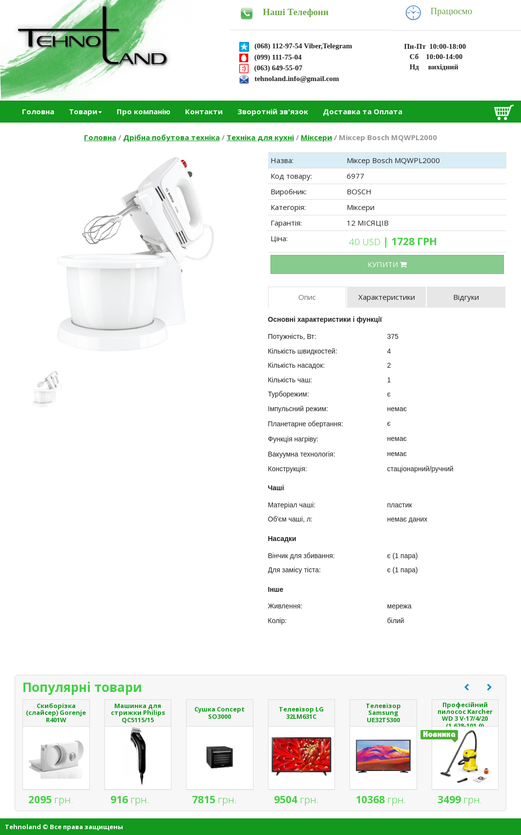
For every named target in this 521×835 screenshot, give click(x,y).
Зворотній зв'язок (272, 111)
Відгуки (466, 297)
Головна (38, 111)
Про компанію (143, 111)
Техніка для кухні (260, 137)
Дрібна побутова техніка (171, 137)
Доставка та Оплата (362, 111)
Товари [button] (85, 111)
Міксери (316, 137)
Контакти (204, 111)
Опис (307, 297)
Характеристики (386, 297)
